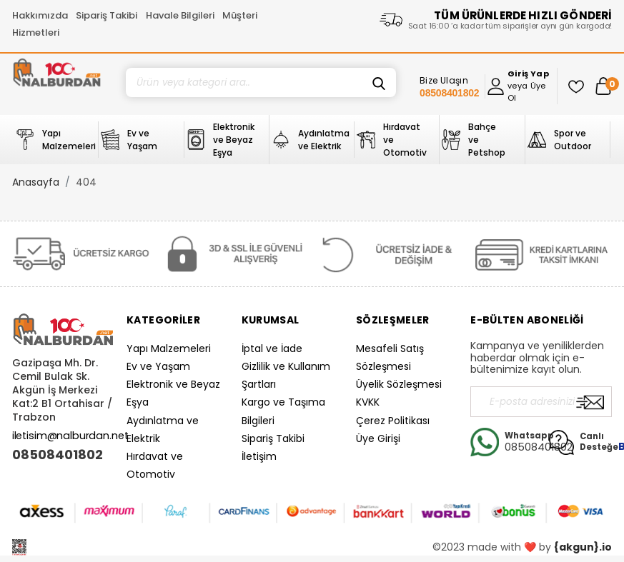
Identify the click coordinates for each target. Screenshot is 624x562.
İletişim (259, 456)
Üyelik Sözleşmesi (399, 384)
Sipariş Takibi (106, 15)
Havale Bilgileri (180, 15)
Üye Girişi (378, 438)
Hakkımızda (40, 15)
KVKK (368, 402)
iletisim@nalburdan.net (70, 435)
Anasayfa (35, 182)
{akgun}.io (583, 547)
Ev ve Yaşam (158, 366)
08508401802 (57, 455)
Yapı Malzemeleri (169, 348)
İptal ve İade (272, 348)
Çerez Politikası (393, 420)
